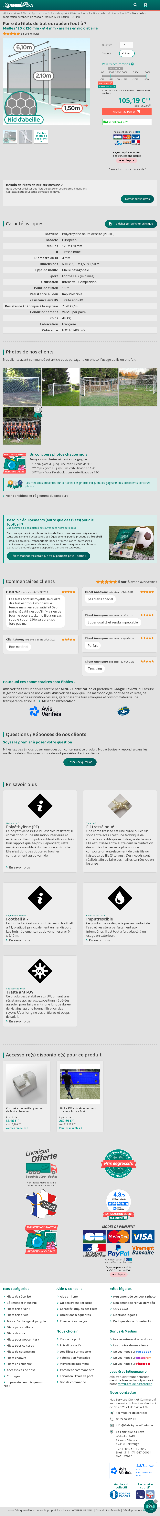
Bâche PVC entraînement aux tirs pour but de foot (77, 1110)
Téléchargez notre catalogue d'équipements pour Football (48, 556)
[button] (155, 5)
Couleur (107, 53)
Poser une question (80, 762)
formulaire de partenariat (135, 1384)
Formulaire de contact (131, 1413)
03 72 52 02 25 (126, 1419)
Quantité (107, 45)
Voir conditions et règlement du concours (37, 496)
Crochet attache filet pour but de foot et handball (25, 1110)
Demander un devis (137, 199)
